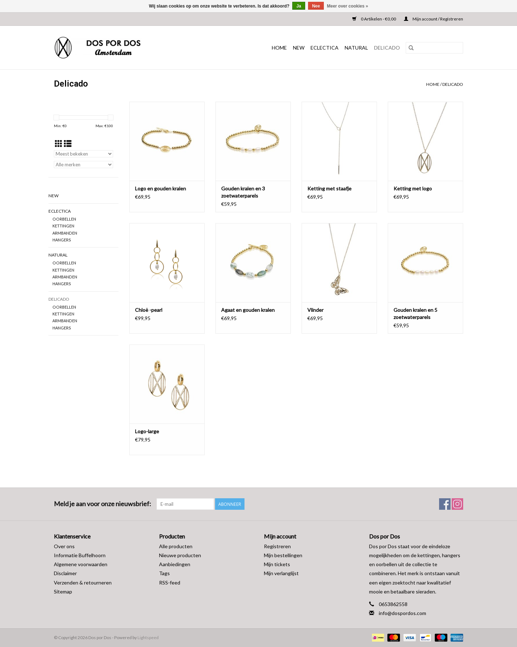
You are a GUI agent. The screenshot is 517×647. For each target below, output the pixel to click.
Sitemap (63, 591)
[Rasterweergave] (58, 143)
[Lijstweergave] (67, 143)
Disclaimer (65, 573)
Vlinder (315, 310)
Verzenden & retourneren (83, 582)
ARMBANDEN (64, 233)
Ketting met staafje (329, 188)
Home (279, 48)
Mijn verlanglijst (281, 573)
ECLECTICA (325, 48)
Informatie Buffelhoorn (80, 555)
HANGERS (61, 239)
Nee (316, 6)
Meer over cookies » (347, 6)
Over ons (64, 546)
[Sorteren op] (83, 153)
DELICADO (387, 48)
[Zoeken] (434, 48)
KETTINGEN (63, 225)
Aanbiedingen (174, 564)
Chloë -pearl (148, 310)
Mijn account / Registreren (433, 19)
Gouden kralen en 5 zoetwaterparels (415, 313)
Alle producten (175, 546)
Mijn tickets (277, 564)
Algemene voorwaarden (80, 564)
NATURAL (356, 48)
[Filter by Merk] (83, 164)
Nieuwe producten (180, 555)
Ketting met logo (412, 188)
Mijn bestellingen (283, 555)
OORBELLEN (64, 219)
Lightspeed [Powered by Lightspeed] (148, 637)
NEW (298, 48)
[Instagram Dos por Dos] (457, 504)
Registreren (277, 546)
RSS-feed (169, 582)
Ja (298, 6)
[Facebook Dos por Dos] (445, 504)
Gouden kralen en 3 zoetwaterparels (243, 192)
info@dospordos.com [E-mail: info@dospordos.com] (402, 613)
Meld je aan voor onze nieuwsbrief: (102, 504)
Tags (164, 573)
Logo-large (147, 431)
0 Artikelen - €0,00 (374, 19)
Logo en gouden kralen (160, 188)
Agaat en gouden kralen (248, 310)
